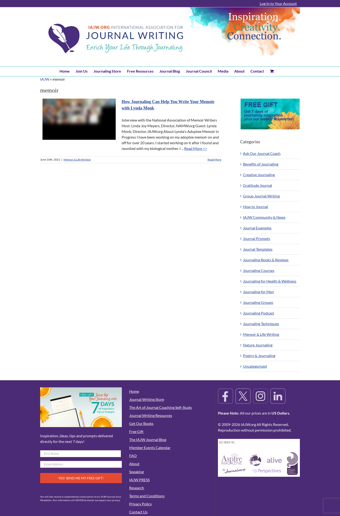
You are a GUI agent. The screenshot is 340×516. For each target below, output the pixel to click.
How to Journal (255, 206)
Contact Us (138, 512)
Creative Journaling (259, 174)
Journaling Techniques (261, 323)
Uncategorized (255, 366)
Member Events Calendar (149, 447)
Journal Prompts (256, 238)
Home (134, 391)
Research (136, 487)
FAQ (133, 455)
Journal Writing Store (146, 399)
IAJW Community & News (264, 217)
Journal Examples (257, 228)
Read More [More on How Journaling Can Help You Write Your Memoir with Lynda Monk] (214, 159)
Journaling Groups (258, 302)
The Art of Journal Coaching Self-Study (160, 407)
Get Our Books (141, 423)
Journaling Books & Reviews (266, 260)
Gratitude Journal (257, 185)
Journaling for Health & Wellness (269, 281)
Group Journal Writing (261, 196)
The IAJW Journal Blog (147, 439)
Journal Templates (257, 249)
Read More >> (195, 148)
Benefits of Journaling (260, 164)
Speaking (136, 471)
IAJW (44, 79)
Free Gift (136, 431)
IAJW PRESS (139, 479)
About (134, 463)
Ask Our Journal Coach (261, 153)
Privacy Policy (140, 504)
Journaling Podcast (258, 313)
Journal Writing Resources (150, 415)
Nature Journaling (257, 345)
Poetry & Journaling (259, 355)
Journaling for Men (258, 291)
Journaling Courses (258, 270)
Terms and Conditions (147, 496)
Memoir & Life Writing (77, 159)
